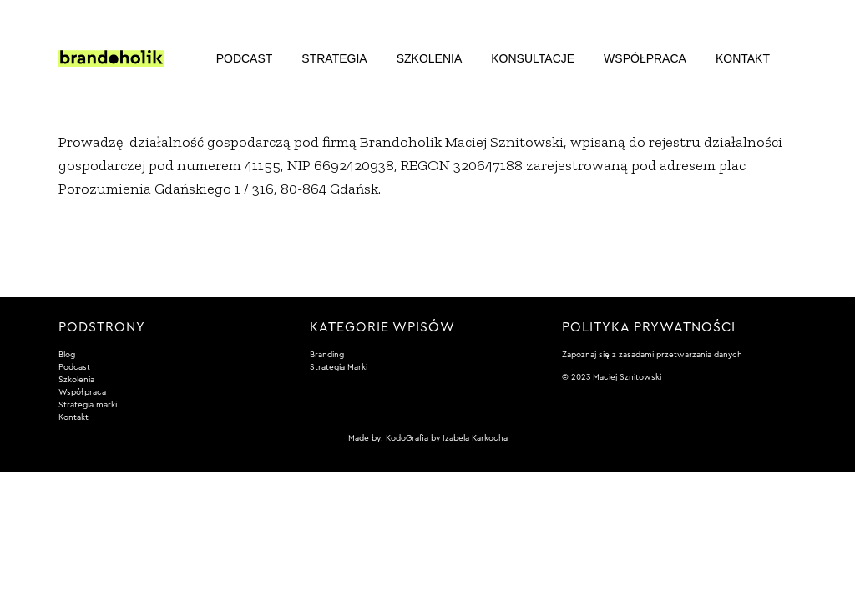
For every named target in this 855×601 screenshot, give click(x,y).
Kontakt (743, 58)
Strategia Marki (338, 367)
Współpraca (645, 58)
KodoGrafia (407, 438)
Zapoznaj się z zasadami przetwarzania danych (652, 355)
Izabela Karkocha (475, 438)
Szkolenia (430, 58)
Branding (327, 355)
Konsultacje (532, 58)
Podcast (244, 58)
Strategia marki (87, 405)
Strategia (334, 58)
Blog (66, 355)
